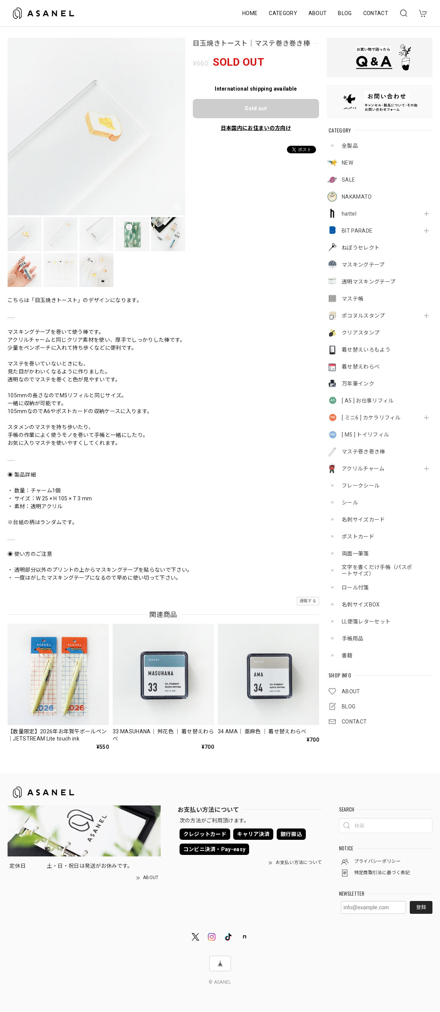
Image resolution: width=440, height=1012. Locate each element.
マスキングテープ (363, 265)
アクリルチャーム (363, 469)
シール (350, 503)
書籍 (347, 656)
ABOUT (317, 13)
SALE (348, 180)
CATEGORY (283, 13)
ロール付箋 (355, 588)
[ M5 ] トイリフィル (365, 435)
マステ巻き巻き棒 (363, 452)
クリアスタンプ (361, 333)
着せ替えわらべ (361, 367)
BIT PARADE (357, 231)
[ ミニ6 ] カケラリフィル (371, 418)
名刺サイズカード (363, 520)
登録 (421, 907)
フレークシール (361, 486)
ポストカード (358, 537)
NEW (347, 163)
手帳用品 (352, 639)
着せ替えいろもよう (366, 350)
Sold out (256, 108)
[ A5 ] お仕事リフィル (368, 401)
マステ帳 (352, 299)
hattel (349, 214)
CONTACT (375, 13)
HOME (249, 13)
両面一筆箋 (355, 554)
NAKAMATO (357, 197)
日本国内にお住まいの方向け (256, 128)
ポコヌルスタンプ (363, 316)
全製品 (350, 146)
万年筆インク (358, 384)
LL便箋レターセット (366, 622)
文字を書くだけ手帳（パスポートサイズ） (377, 570)
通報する (307, 601)
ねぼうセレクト (361, 248)
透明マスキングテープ (368, 282)
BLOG (345, 13)
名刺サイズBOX (361, 605)
